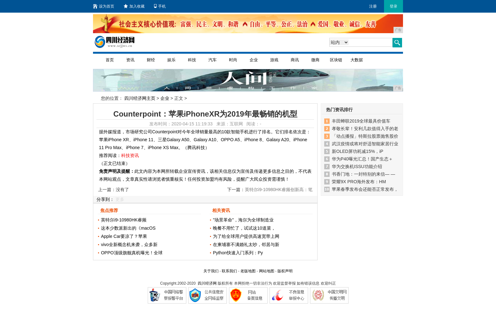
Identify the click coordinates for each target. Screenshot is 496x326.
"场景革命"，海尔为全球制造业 (243, 219)
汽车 (212, 59)
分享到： (105, 199)
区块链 (336, 59)
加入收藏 (134, 6)
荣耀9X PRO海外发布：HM (359, 181)
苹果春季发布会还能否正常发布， (365, 189)
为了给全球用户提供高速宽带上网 (246, 236)
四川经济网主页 (139, 98)
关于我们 (211, 271)
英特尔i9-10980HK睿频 (123, 219)
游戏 (274, 59)
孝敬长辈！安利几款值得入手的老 (365, 128)
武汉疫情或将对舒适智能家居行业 (365, 143)
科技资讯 (130, 155)
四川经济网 (207, 283)
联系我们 (229, 271)
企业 (254, 59)
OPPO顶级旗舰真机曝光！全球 (131, 252)
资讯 (130, 59)
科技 (192, 59)
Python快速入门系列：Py (238, 252)
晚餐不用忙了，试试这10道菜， (244, 228)
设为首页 (103, 6)
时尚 (233, 59)
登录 (393, 6)
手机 (160, 6)
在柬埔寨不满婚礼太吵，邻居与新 (246, 244)
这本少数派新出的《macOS (128, 228)
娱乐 (171, 59)
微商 (315, 59)
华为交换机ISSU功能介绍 (357, 166)
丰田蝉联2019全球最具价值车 (361, 121)
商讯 (295, 59)
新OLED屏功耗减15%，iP (357, 151)
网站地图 (266, 271)
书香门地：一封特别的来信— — (363, 174)
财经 (151, 59)
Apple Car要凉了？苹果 (124, 236)
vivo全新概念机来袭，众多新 (129, 244)
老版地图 (248, 271)
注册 (373, 6)
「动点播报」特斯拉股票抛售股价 (365, 136)
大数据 (356, 59)
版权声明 (285, 271)
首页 (110, 59)
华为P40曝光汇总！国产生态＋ (362, 158)
